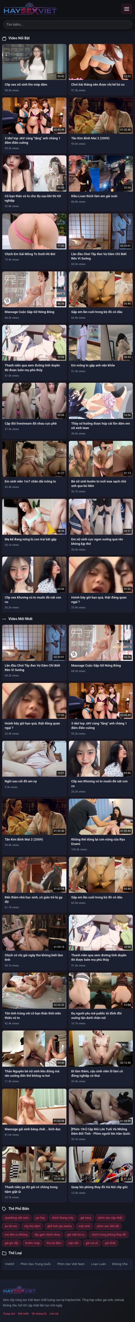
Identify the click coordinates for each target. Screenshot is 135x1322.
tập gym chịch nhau (47, 1234)
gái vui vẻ (92, 1243)
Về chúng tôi (39, 1313)
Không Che (120, 1264)
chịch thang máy (63, 1218)
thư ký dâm (54, 1243)
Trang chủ (9, 1313)
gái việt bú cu (75, 1234)
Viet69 (9, 1264)
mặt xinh (84, 1226)
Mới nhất (23, 1313)
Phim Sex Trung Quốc (35, 1264)
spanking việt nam (17, 1218)
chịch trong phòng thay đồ (108, 1234)
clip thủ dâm (32, 1226)
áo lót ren (11, 1226)
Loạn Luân (98, 1264)
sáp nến (73, 1243)
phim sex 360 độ (108, 1226)
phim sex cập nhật (110, 1218)
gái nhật (110, 1243)
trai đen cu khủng (16, 1234)
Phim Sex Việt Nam (71, 1264)
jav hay (40, 1218)
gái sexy (86, 1218)
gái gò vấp (11, 1243)
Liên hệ (54, 1313)
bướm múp (32, 1243)
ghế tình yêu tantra (59, 1226)
